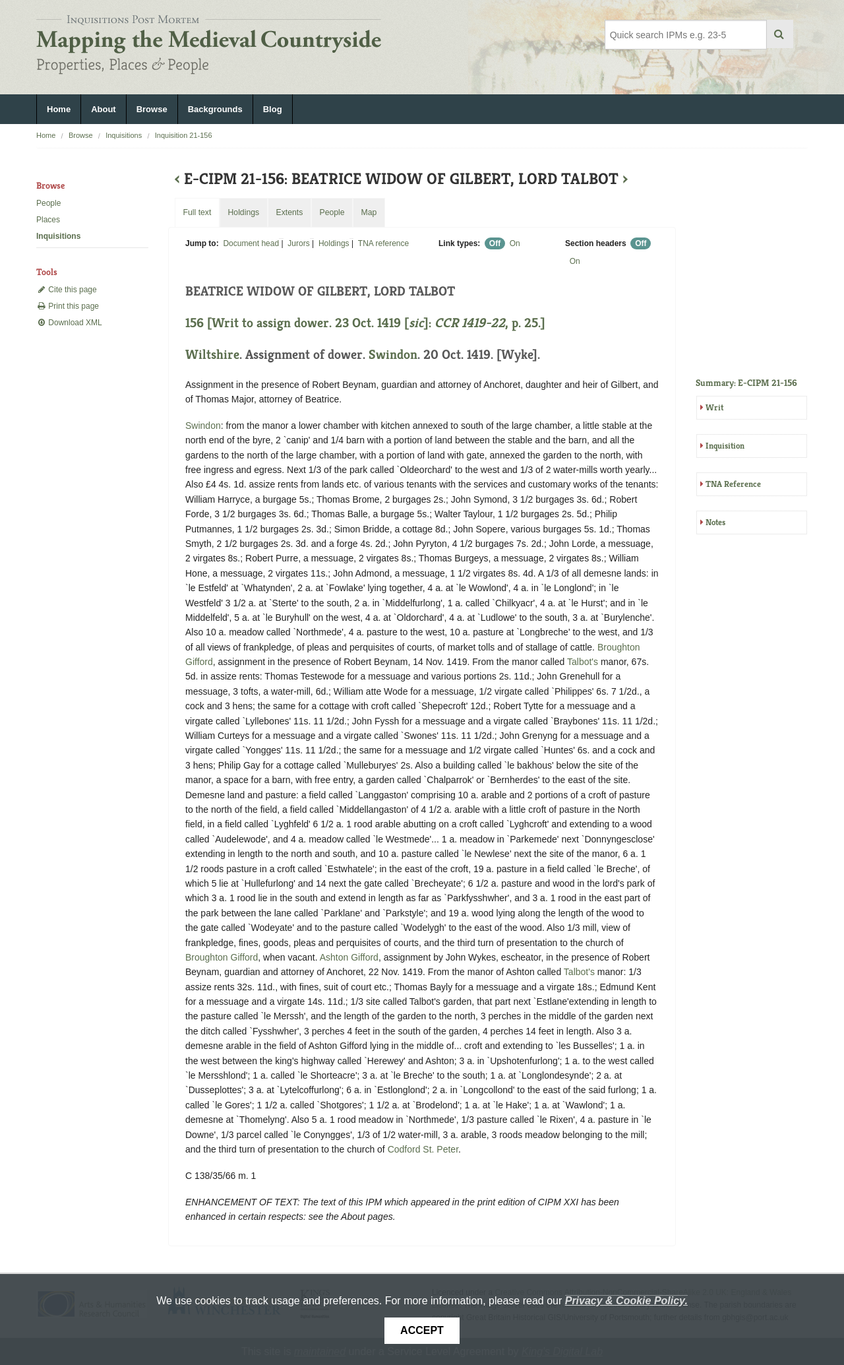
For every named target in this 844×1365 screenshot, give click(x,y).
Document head (251, 243)
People (48, 203)
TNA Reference (733, 484)
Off (494, 243)
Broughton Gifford (221, 957)
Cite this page (66, 289)
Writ (714, 407)
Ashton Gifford (349, 957)
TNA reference (383, 243)
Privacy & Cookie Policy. (626, 1300)
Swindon (393, 354)
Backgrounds (215, 109)
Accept (422, 1330)
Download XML (69, 322)
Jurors (298, 243)
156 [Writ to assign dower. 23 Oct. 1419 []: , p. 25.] (365, 323)
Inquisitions (124, 135)
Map (369, 212)
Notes (715, 522)
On (515, 243)
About (103, 109)
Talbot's (582, 661)
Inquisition (725, 445)
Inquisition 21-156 (183, 135)
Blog (272, 109)
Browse (151, 109)
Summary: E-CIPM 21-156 (746, 383)
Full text (197, 212)
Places (48, 219)
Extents (289, 212)
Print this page (67, 306)
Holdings (333, 243)
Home (59, 109)
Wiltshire (212, 354)
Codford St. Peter (423, 1149)
